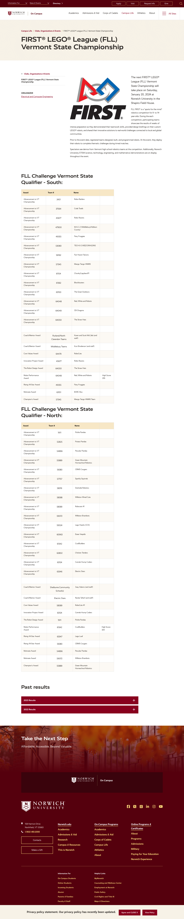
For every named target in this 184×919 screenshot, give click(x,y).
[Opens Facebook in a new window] (128, 807)
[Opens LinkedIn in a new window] (147, 807)
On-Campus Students (67, 878)
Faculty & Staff (64, 901)
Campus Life (128, 13)
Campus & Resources (69, 844)
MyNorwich (99, 878)
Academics (74, 13)
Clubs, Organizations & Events (48, 31)
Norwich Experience (141, 859)
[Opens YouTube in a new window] (161, 807)
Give (166, 3)
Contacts (37, 840)
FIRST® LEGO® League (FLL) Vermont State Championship (40, 80)
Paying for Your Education (145, 854)
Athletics (141, 13)
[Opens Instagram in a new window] (154, 807)
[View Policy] (149, 912)
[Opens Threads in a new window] (141, 807)
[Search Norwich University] (181, 3)
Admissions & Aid (90, 13)
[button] (129, 912)
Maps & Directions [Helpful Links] (102, 901)
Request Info (149, 3)
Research (63, 839)
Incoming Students (66, 887)
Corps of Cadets (110, 13)
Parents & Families (65, 897)
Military (135, 848)
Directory (57, 3)
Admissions (137, 843)
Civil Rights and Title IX (104, 897)
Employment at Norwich (104, 887)
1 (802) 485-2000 (32, 831)
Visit (132, 3)
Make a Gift (37, 850)
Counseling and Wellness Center (108, 883)
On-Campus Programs (106, 824)
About (152, 13)
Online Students (65, 883)
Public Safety (99, 892)
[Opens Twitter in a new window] (134, 807)
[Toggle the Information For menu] (25, 3)
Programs (136, 838)
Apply (118, 3)
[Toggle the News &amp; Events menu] (47, 3)
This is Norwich (66, 849)
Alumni (61, 892)
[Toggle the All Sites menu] (169, 13)
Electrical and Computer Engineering (37, 96)
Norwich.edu (64, 824)
